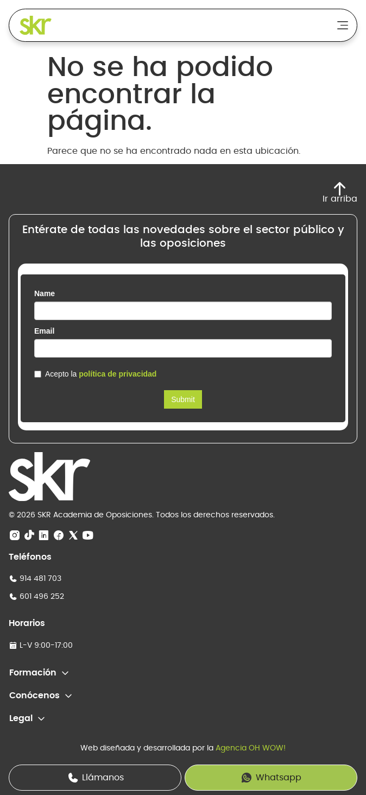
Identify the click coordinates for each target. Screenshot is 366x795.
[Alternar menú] (342, 25)
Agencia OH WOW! (251, 748)
